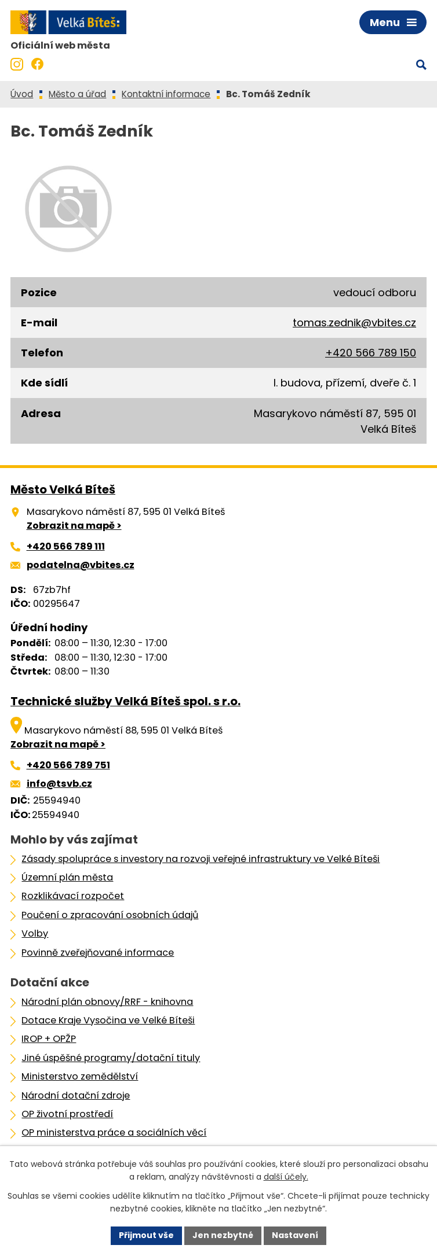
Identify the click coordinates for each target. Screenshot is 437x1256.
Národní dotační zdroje (75, 1095)
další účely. (286, 1177)
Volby (34, 933)
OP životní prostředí (67, 1114)
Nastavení (295, 1235)
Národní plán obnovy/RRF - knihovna (107, 1001)
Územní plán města (67, 877)
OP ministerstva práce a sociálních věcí (113, 1132)
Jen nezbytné (222, 1235)
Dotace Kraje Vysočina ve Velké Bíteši (108, 1020)
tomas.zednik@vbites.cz (354, 322)
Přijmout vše (146, 1235)
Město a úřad (77, 94)
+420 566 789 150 (370, 352)
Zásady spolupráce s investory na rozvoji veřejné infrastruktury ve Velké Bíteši (200, 858)
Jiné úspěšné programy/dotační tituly (110, 1058)
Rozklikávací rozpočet (72, 896)
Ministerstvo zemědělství (79, 1076)
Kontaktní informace (166, 94)
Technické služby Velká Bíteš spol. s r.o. (125, 701)
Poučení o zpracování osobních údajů (109, 915)
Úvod (21, 94)
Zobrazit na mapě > (74, 525)
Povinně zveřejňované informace (97, 952)
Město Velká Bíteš (62, 489)
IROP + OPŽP (48, 1038)
